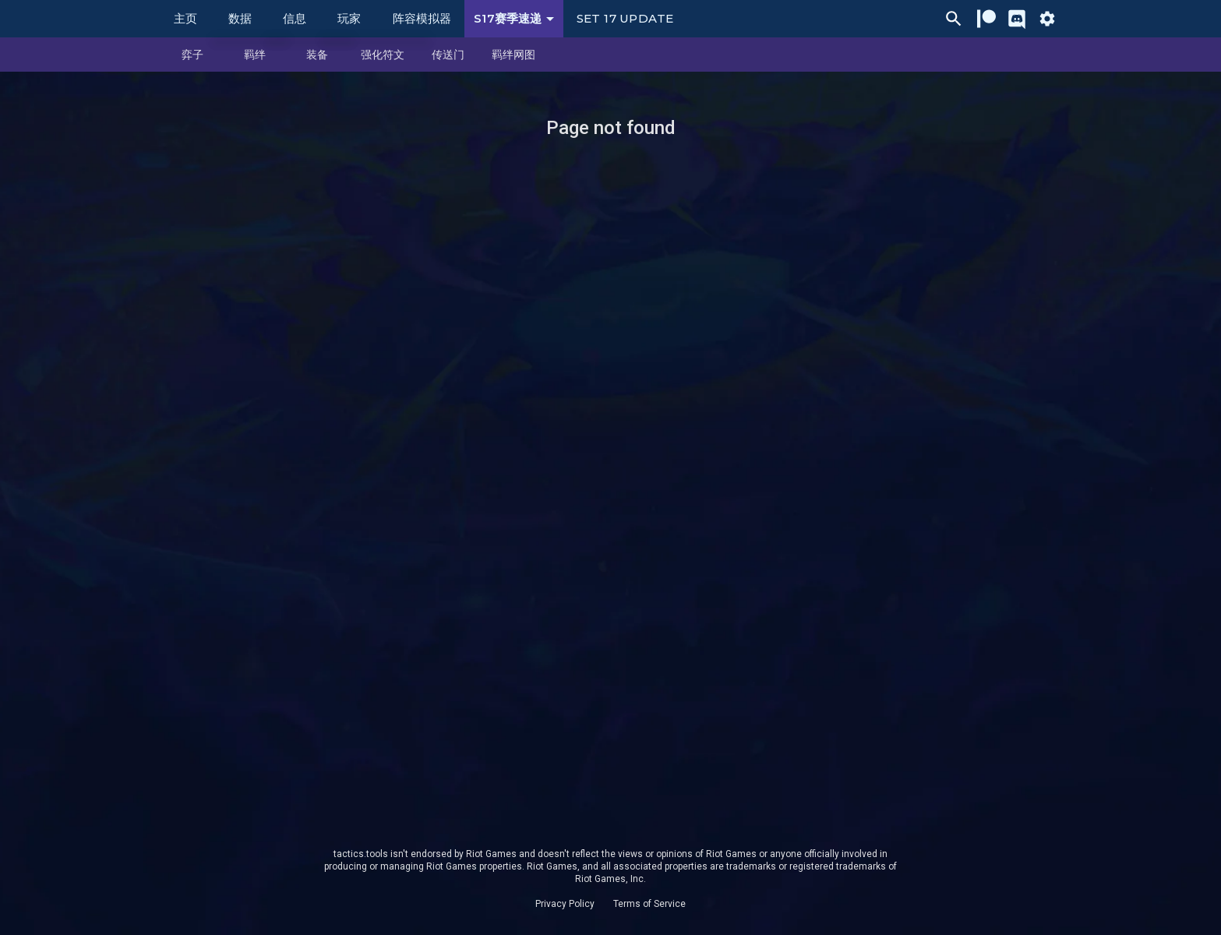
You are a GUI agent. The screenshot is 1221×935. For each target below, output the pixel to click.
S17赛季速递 (516, 18)
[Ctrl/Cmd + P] (954, 19)
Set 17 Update (625, 18)
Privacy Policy (565, 903)
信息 (294, 18)
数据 (240, 18)
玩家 (349, 18)
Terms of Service (649, 903)
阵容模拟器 (422, 18)
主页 (185, 18)
